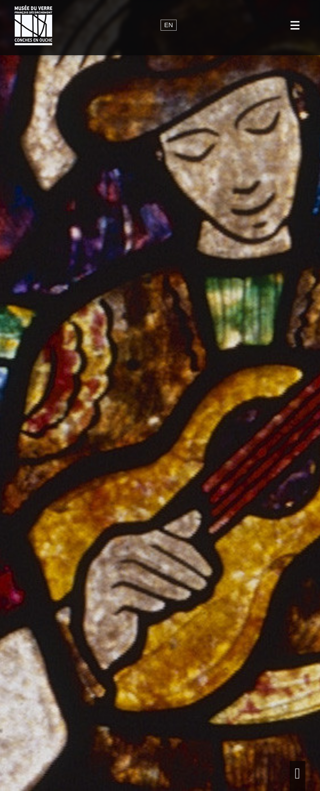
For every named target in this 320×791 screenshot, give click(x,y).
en (168, 25)
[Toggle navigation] (295, 25)
